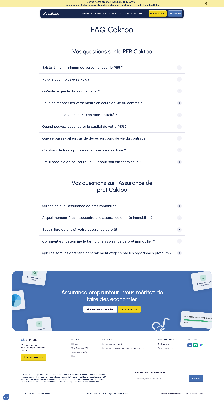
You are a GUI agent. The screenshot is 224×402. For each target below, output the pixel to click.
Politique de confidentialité (171, 393)
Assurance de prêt (79, 352)
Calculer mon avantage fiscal (113, 344)
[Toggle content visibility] (112, 67)
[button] (87, 13)
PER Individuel (76, 344)
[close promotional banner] (206, 3)
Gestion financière (165, 348)
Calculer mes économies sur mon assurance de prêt (122, 348)
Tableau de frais (164, 344)
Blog (73, 356)
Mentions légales (196, 393)
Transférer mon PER (133, 13)
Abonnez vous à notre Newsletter (150, 372)
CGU (186, 393)
